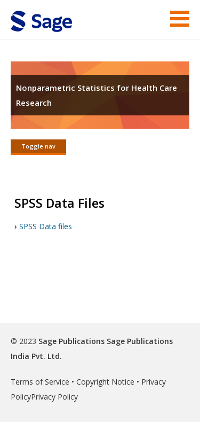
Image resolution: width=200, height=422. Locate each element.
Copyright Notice (105, 382)
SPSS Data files (45, 226)
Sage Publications (71, 341)
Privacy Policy (54, 397)
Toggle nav (38, 146)
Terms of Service (40, 382)
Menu (179, 19)
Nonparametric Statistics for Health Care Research (96, 95)
